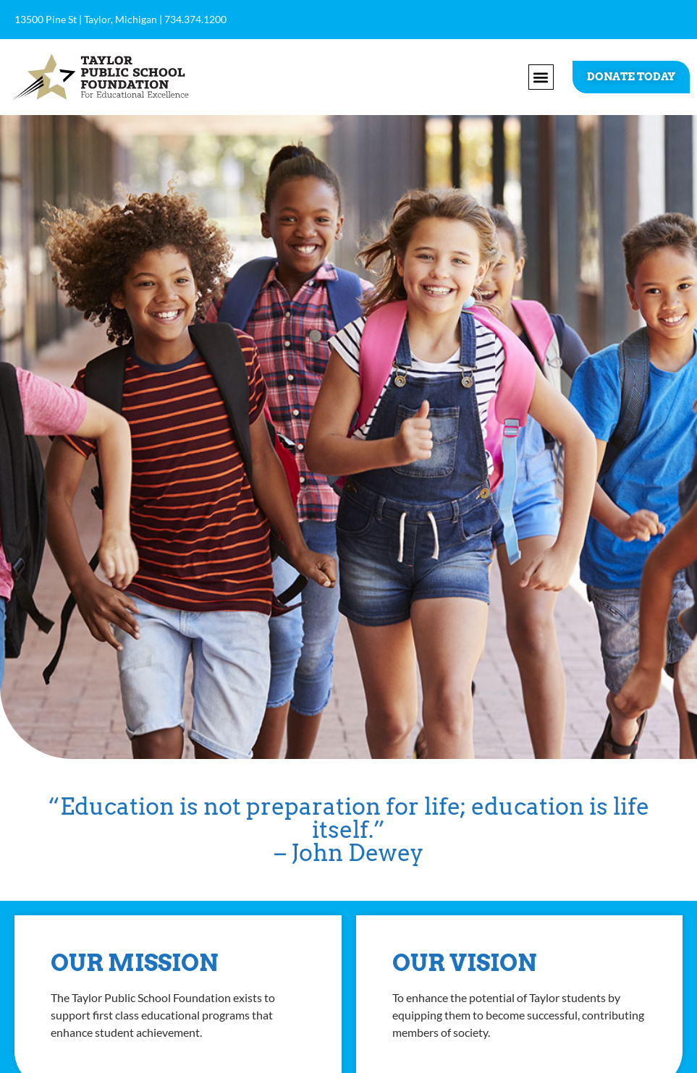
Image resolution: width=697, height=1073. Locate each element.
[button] (541, 77)
